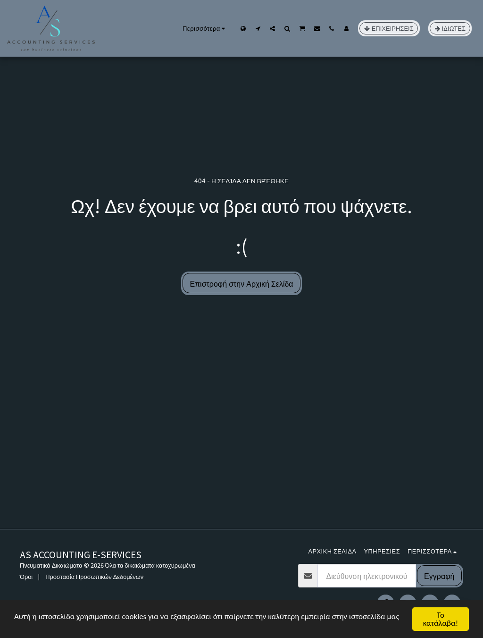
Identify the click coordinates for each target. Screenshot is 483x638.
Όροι (26, 576)
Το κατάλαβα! (440, 619)
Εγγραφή (439, 575)
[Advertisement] (241, 458)
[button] (258, 28)
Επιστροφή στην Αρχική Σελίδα (241, 283)
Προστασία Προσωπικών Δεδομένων (94, 576)
